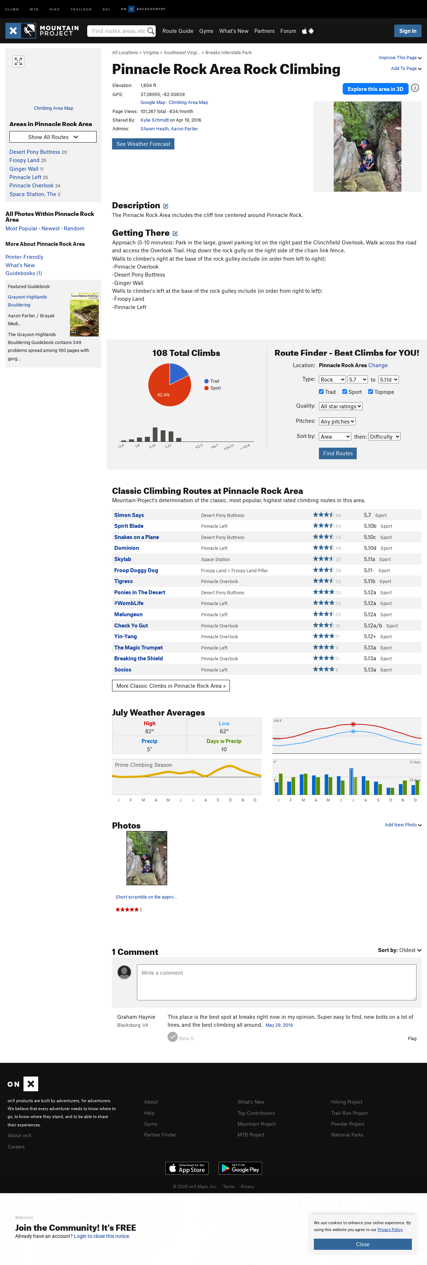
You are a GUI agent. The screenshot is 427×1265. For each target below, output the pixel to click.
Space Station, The (32, 194)
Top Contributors (258, 1106)
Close (363, 1244)
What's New (234, 30)
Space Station (215, 553)
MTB (34, 8)
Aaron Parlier (184, 128)
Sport (352, 386)
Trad (327, 386)
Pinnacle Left (25, 177)
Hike (55, 8)
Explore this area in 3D (376, 86)
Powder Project (349, 1117)
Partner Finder (161, 1128)
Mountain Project (258, 1117)
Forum (288, 30)
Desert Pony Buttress (34, 151)
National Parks (348, 1128)
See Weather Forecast (143, 143)
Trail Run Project (351, 1106)
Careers (17, 1139)
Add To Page (406, 68)
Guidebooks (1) (23, 273)
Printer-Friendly (24, 256)
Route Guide (178, 30)
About (151, 1096)
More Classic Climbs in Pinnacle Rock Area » (171, 680)
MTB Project (252, 1128)
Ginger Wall (24, 168)
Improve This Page (400, 57)
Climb (12, 8)
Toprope (381, 386)
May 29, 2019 (279, 1019)
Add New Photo (403, 819)
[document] (363, 1235)
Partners (264, 30)
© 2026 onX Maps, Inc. (195, 1179)
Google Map (153, 102)
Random (74, 228)
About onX (21, 1129)
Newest (50, 228)
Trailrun (81, 8)
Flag (412, 1033)
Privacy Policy (390, 1229)
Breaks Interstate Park (228, 52)
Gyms (206, 30)
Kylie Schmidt (155, 120)
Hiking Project (348, 1096)
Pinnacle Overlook (31, 185)
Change (378, 359)
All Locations (125, 52)
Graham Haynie (136, 1011)
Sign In (408, 30)
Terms (229, 1179)
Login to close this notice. (102, 1236)
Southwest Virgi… (182, 52)
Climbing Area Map (53, 108)
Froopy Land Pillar (249, 565)
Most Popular (21, 228)
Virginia (151, 52)
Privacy (247, 1179)
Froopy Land (24, 160)
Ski (106, 8)
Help (150, 1106)
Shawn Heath (155, 128)
